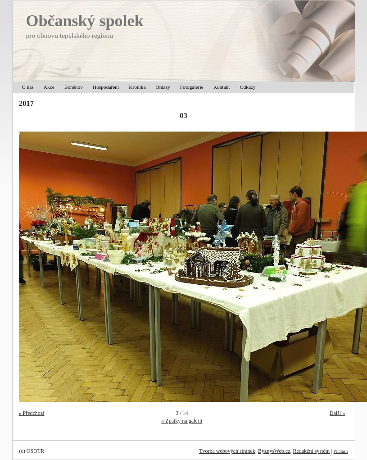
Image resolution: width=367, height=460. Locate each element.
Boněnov (73, 87)
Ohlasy (163, 87)
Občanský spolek (85, 21)
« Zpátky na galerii (181, 421)
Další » (337, 413)
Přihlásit (341, 451)
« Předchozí (32, 413)
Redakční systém (311, 451)
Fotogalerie (192, 87)
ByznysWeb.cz (274, 451)
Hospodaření (106, 87)
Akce (49, 87)
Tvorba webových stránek (227, 451)
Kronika (137, 87)
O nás (28, 87)
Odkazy (247, 87)
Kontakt (221, 87)
